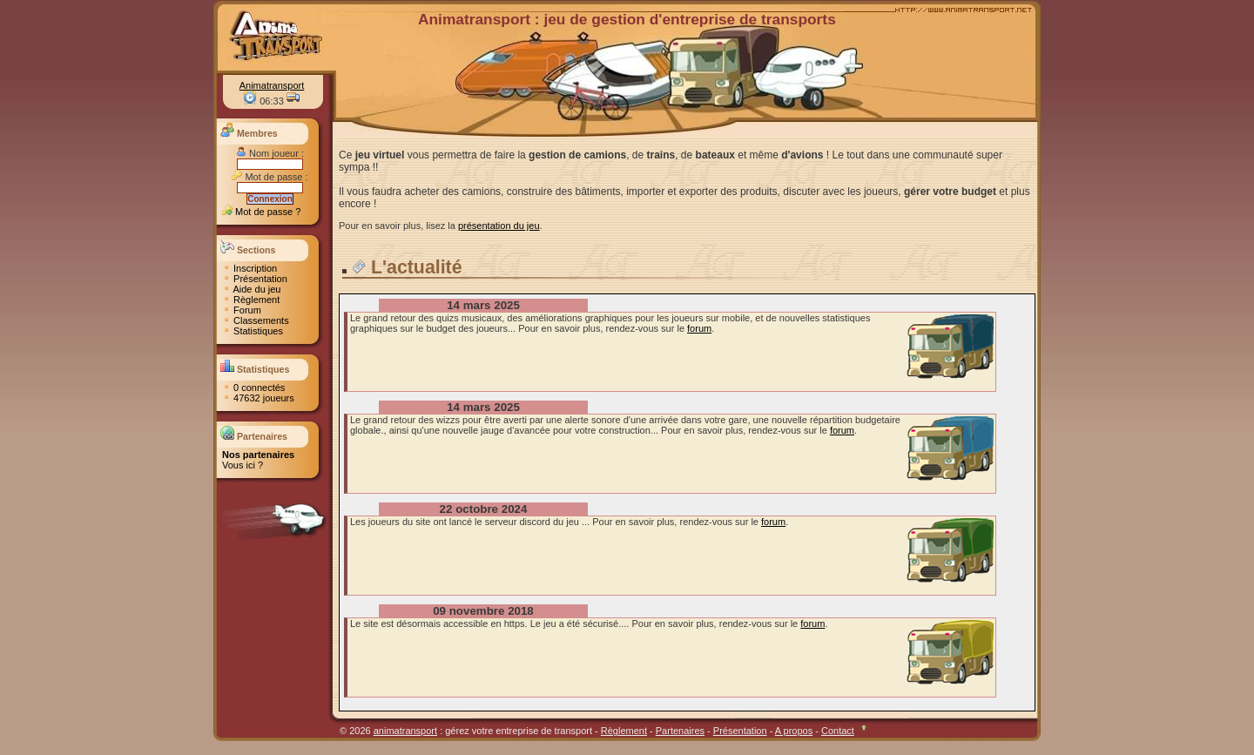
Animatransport (272, 85)
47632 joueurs (258, 398)
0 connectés (253, 387)
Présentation (254, 278)
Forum (241, 310)
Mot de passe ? (261, 211)
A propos (793, 730)
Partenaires (680, 730)
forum (699, 328)
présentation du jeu (499, 225)
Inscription (249, 268)
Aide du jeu (251, 289)
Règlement (251, 299)
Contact (837, 730)
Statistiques (252, 331)
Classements (255, 320)
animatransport (405, 730)
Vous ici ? (242, 465)
